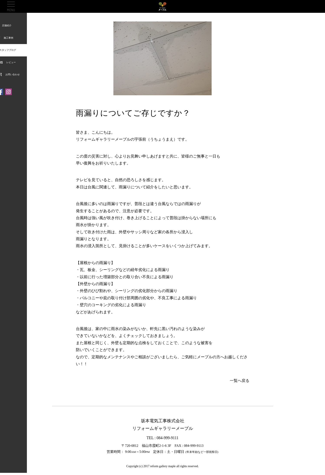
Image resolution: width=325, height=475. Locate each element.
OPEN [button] (11, 6)
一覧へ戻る (239, 380)
